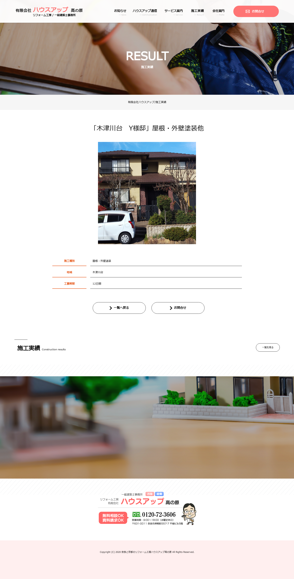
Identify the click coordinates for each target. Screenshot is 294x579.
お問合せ (258, 11)
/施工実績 (160, 102)
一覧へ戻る (121, 308)
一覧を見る (268, 347)
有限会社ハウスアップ (141, 102)
